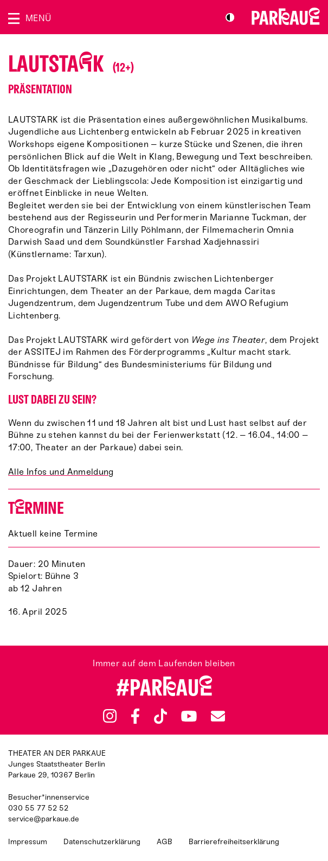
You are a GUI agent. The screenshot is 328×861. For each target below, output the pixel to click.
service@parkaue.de (43, 819)
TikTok (161, 716)
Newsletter (218, 716)
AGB (164, 841)
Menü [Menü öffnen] (38, 18)
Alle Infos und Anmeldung (61, 472)
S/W (230, 17)
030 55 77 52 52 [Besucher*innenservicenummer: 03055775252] (38, 808)
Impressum (27, 841)
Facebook (135, 716)
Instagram (110, 716)
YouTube (189, 716)
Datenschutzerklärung (101, 841)
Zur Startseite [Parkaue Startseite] (286, 16)
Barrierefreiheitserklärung (234, 841)
